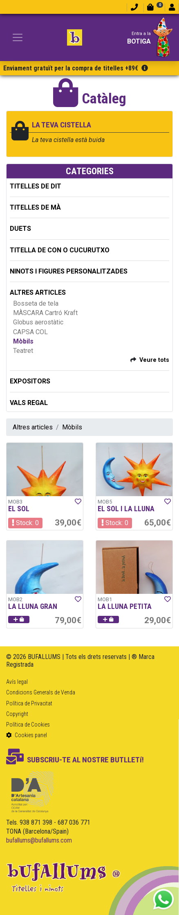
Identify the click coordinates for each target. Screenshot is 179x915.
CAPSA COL (30, 332)
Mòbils (23, 341)
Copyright (17, 714)
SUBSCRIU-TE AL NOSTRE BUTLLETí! (75, 759)
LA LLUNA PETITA (125, 606)
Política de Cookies (28, 724)
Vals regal (29, 403)
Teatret (23, 351)
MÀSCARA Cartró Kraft (45, 313)
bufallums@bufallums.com (39, 840)
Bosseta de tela (35, 303)
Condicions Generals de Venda (40, 692)
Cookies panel (26, 735)
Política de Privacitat (29, 703)
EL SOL (18, 509)
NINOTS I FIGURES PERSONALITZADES (69, 271)
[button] (18, 620)
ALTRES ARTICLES (38, 292)
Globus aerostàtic (38, 322)
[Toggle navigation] (18, 37)
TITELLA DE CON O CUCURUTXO (60, 250)
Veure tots (154, 360)
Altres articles (33, 427)
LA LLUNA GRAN (32, 606)
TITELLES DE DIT (35, 186)
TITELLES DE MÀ (35, 207)
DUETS (20, 228)
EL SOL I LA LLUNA (126, 509)
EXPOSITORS (30, 381)
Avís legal (17, 682)
